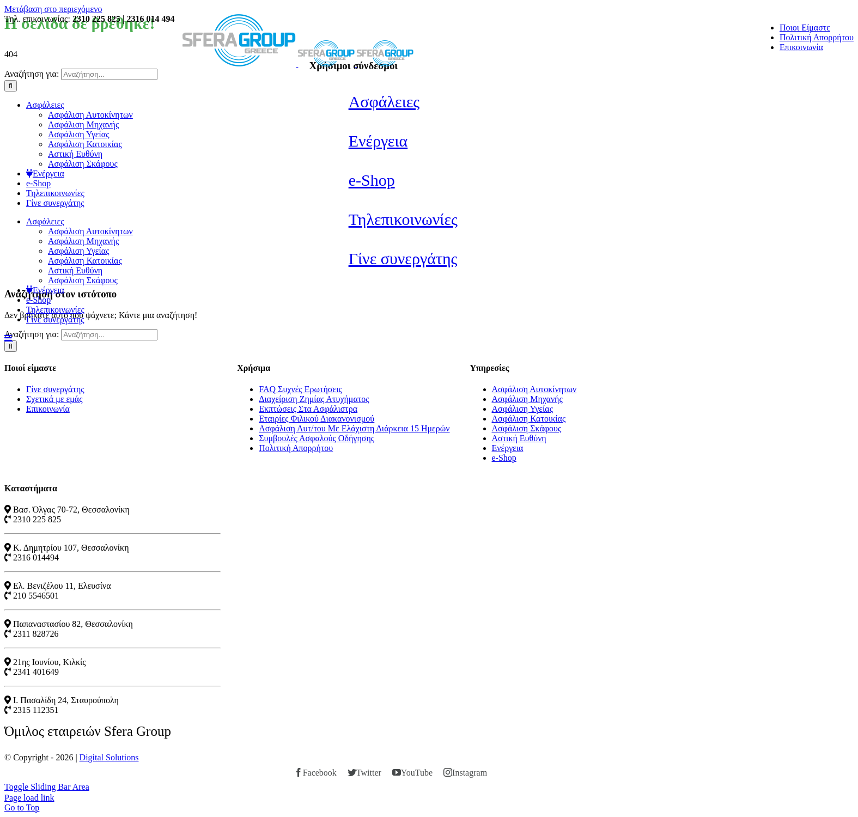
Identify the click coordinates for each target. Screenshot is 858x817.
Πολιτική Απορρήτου (296, 448)
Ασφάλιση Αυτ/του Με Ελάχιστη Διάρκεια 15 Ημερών (354, 428)
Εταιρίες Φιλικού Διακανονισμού (316, 418)
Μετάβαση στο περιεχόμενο (53, 9)
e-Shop (504, 457)
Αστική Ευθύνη (519, 438)
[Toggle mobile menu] (8, 337)
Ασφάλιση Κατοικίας (529, 418)
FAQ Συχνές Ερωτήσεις (300, 389)
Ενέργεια (508, 448)
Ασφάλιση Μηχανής (527, 399)
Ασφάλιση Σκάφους (527, 428)
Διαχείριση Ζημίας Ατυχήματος (314, 399)
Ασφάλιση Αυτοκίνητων (534, 389)
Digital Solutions (109, 757)
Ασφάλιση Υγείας (522, 408)
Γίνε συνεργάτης (55, 389)
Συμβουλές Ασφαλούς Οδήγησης (316, 438)
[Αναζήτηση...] (109, 74)
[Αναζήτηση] (10, 86)
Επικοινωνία (48, 408)
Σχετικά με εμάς (54, 399)
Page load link (29, 797)
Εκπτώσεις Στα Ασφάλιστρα (308, 408)
